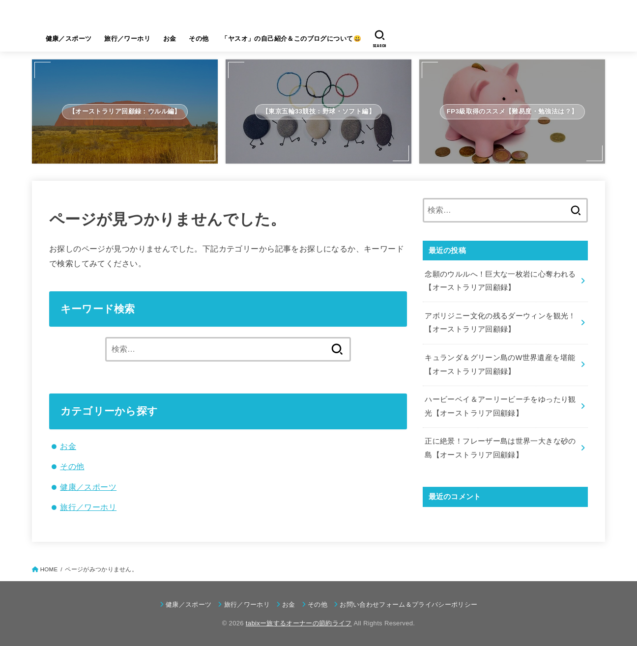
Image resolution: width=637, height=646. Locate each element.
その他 (198, 38)
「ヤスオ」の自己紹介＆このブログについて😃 (291, 38)
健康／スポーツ (69, 38)
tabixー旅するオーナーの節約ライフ (165, 14)
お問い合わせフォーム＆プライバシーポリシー (408, 604)
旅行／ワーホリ (127, 38)
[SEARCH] (380, 39)
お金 (169, 38)
